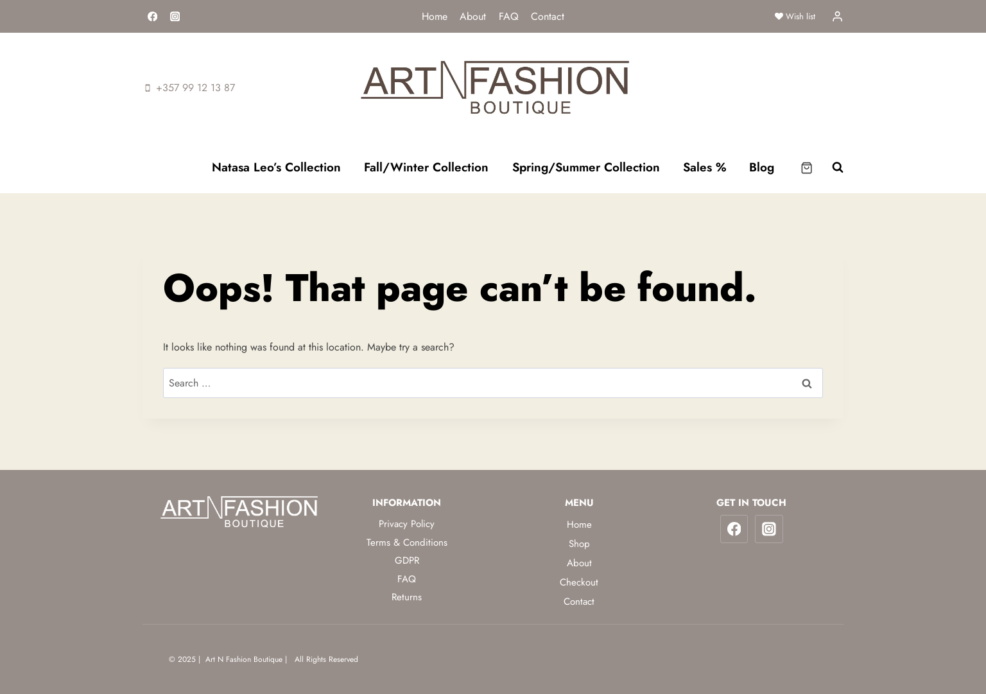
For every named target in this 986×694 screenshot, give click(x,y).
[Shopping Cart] (806, 168)
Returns (407, 597)
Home (434, 16)
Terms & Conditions (407, 542)
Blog (761, 167)
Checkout (579, 582)
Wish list (795, 16)
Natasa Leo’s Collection (276, 167)
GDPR (407, 560)
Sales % (704, 167)
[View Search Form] (831, 167)
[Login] (837, 16)
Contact (547, 16)
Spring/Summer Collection (586, 167)
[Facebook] (152, 16)
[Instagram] (175, 16)
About (473, 16)
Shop (579, 544)
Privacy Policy (407, 524)
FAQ (509, 16)
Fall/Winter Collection (426, 167)
